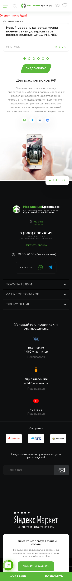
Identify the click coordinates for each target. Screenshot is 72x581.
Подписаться (36, 357)
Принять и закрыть (36, 566)
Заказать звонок (36, 245)
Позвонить (54, 576)
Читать (58, 47)
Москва (38, 222)
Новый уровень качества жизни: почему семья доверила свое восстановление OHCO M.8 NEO (32, 31)
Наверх (59, 180)
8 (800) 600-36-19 (36, 233)
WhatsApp (18, 576)
